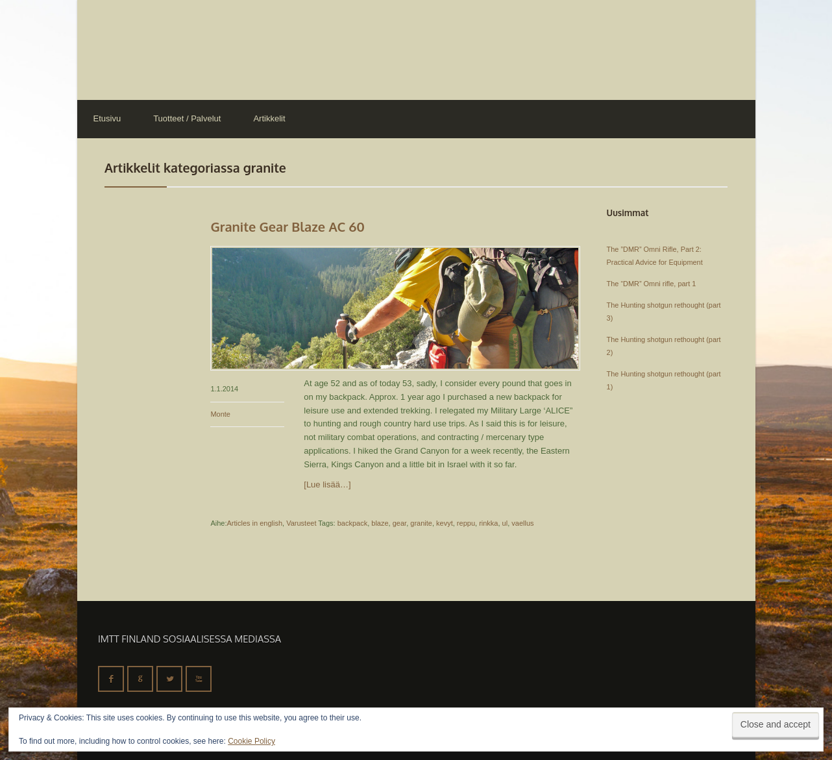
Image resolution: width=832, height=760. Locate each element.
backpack (352, 523)
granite (421, 523)
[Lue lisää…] (327, 484)
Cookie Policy (251, 741)
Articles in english (254, 523)
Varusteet (301, 523)
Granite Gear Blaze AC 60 (287, 226)
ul (505, 523)
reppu (466, 523)
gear (399, 523)
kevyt (444, 523)
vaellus (522, 523)
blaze (379, 523)
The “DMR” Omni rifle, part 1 (651, 284)
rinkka (488, 523)
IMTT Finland (126, 48)
